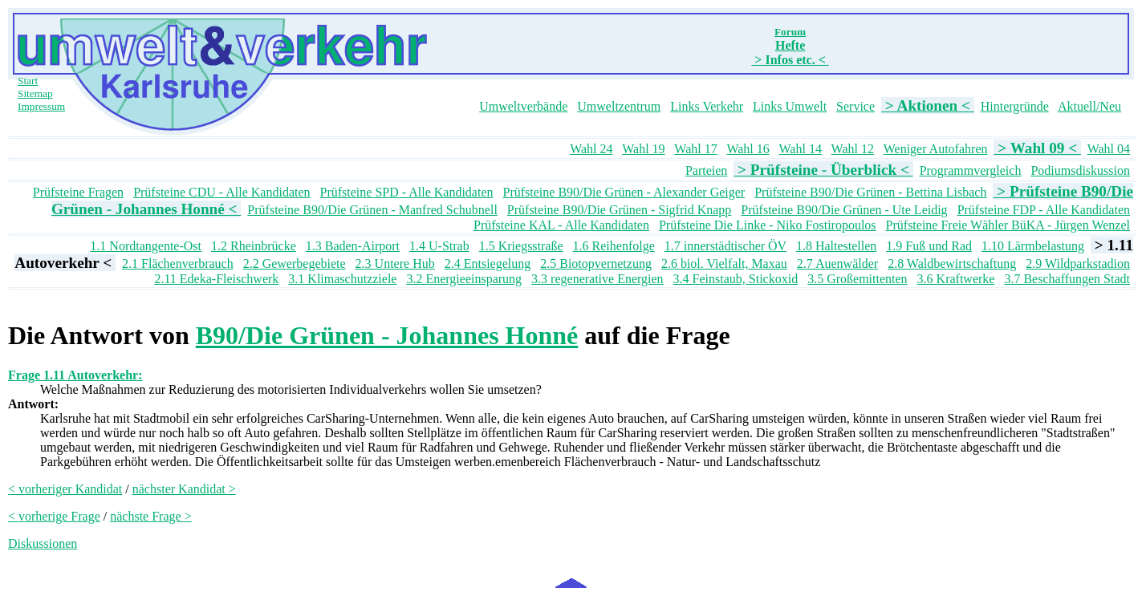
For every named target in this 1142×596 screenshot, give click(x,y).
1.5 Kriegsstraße (521, 246)
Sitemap (35, 93)
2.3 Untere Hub (395, 263)
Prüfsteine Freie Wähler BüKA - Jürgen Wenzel (1008, 225)
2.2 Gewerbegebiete (294, 263)
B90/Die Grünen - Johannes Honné (387, 335)
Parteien (706, 170)
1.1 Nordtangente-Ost (145, 246)
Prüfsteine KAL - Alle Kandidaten (561, 225)
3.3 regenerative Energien (597, 279)
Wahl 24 (591, 149)
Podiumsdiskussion (1080, 170)
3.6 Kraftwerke (956, 279)
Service (855, 106)
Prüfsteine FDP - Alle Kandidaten (1043, 210)
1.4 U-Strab (439, 246)
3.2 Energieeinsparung (464, 279)
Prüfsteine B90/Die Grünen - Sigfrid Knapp (619, 210)
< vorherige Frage (54, 516)
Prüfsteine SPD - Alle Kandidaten (407, 192)
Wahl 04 (1108, 149)
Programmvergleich (971, 170)
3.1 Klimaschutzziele (342, 279)
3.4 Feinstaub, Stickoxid (736, 279)
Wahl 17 (695, 149)
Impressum (41, 106)
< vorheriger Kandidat (65, 489)
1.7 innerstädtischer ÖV (725, 246)
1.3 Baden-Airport (353, 246)
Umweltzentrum (618, 106)
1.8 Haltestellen (836, 246)
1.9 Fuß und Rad (929, 246)
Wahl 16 (747, 149)
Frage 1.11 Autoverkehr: (75, 375)
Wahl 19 (643, 149)
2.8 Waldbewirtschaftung (952, 263)
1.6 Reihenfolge (614, 246)
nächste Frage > (150, 516)
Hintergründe (1015, 106)
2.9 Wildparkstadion (1078, 263)
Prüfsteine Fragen (78, 192)
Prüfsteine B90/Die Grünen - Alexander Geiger (624, 192)
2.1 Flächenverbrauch (178, 263)
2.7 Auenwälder (837, 263)
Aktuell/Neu (1089, 106)
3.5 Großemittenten (857, 279)
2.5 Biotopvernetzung (596, 263)
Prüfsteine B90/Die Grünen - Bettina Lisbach (870, 192)
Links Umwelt (790, 106)
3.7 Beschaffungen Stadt (1067, 279)
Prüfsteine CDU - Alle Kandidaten (221, 192)
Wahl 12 (852, 149)
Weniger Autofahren (936, 149)
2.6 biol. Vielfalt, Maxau (724, 263)
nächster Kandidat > (184, 489)
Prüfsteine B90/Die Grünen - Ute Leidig (844, 210)
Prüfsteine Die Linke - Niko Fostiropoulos (767, 225)
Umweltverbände (523, 106)
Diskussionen (42, 543)
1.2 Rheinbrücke (253, 246)
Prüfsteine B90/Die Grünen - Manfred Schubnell (372, 210)
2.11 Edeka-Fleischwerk (216, 279)
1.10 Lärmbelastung (1032, 246)
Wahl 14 (800, 149)
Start (28, 81)
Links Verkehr (706, 106)
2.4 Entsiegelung (488, 263)
